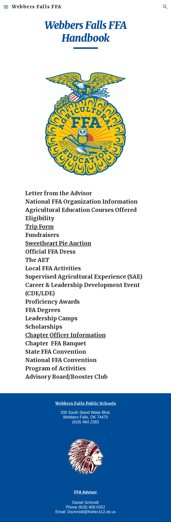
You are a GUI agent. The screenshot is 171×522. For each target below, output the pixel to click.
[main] (85, 34)
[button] (6, 6)
